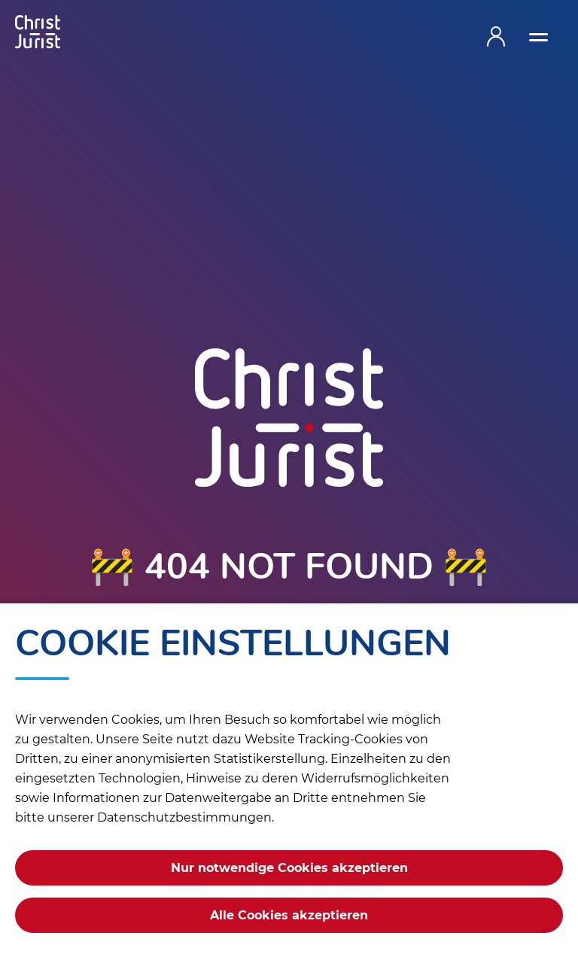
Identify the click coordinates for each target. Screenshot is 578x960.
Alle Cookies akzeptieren (289, 915)
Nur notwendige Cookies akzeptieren (289, 868)
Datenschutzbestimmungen (184, 817)
